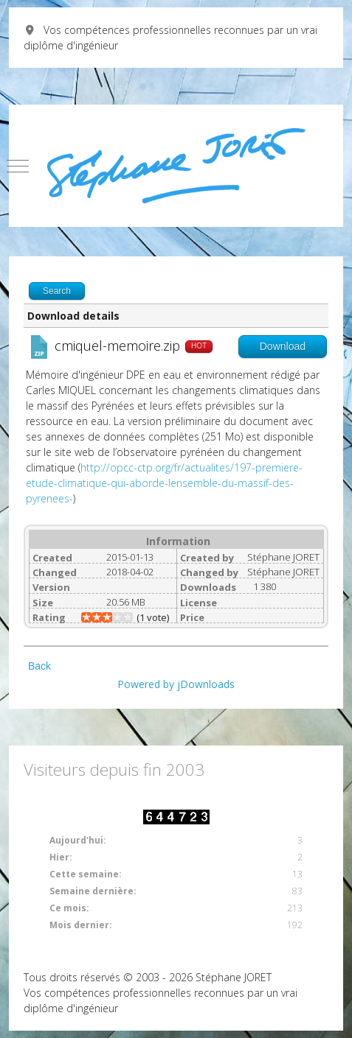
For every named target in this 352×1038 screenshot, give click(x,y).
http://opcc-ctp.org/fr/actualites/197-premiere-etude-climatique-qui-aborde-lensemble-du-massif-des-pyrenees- (164, 482)
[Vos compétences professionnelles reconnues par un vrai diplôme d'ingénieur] (176, 166)
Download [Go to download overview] (283, 346)
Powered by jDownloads (176, 684)
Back (39, 666)
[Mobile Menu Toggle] (18, 166)
